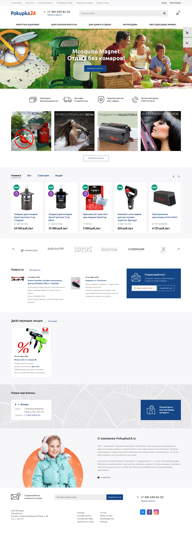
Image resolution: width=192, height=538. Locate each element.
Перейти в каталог (95, 68)
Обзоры (103, 522)
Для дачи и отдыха (100, 24)
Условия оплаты (84, 516)
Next (179, 176)
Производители (107, 519)
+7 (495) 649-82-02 (32, 415)
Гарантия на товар (85, 522)
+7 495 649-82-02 (58, 11)
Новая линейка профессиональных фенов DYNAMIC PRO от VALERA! (45, 281)
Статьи (103, 513)
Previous (173, 176)
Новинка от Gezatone (95, 280)
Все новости (34, 270)
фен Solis (35, 366)
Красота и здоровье (27, 24)
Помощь (80, 513)
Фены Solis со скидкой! (25, 360)
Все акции (52, 321)
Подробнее (105, 477)
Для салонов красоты (64, 24)
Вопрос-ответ (106, 516)
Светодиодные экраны (162, 24)
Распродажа (130, 24)
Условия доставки (85, 519)
